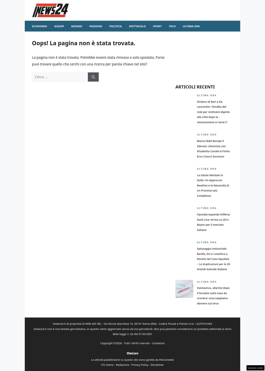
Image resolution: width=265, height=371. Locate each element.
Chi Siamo (107, 364)
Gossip (59, 26)
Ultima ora (191, 26)
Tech (172, 26)
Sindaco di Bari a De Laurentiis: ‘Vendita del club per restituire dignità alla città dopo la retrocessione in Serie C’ (213, 112)
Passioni (95, 26)
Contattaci (158, 343)
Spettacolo (137, 26)
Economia (39, 26)
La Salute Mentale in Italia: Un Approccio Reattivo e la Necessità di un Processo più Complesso (213, 185)
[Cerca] (93, 77)
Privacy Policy (139, 364)
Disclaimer (157, 364)
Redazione (122, 364)
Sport (157, 26)
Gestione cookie (255, 367)
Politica (115, 26)
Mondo (76, 26)
